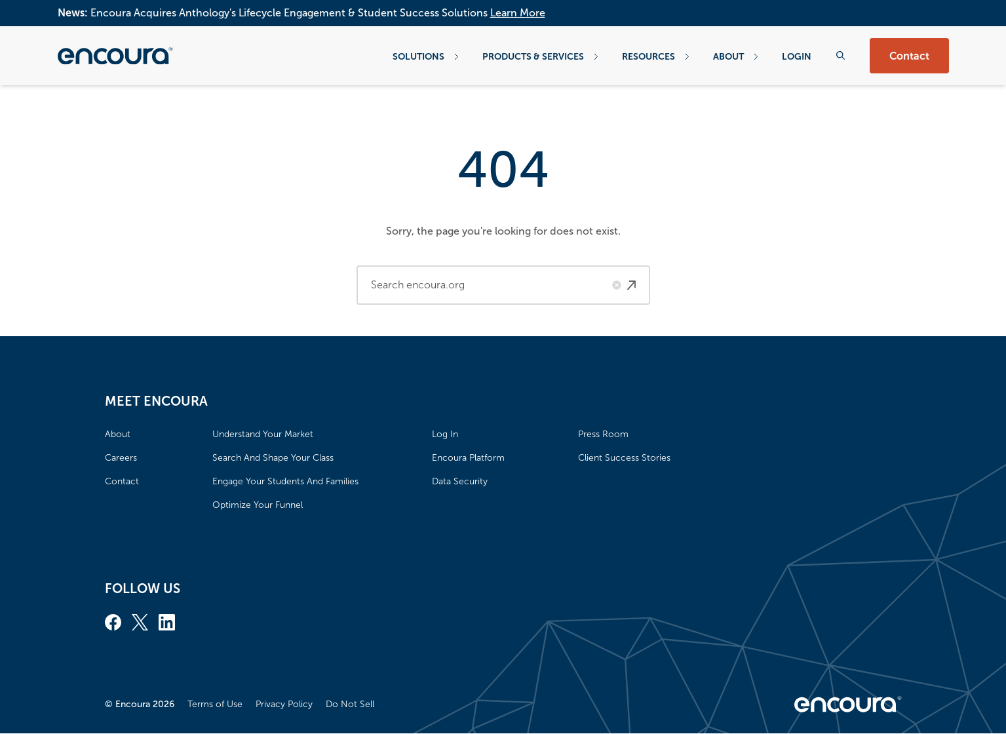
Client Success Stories (624, 458)
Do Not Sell (350, 704)
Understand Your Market (262, 434)
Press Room (603, 434)
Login (796, 56)
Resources (655, 56)
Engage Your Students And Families (285, 481)
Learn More (517, 12)
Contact (909, 56)
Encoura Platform (468, 458)
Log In (445, 434)
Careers (121, 458)
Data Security (460, 481)
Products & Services (540, 56)
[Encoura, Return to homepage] (115, 56)
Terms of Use (214, 704)
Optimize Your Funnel (257, 505)
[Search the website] (840, 55)
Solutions (426, 56)
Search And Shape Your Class (273, 458)
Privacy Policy (284, 704)
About (735, 56)
